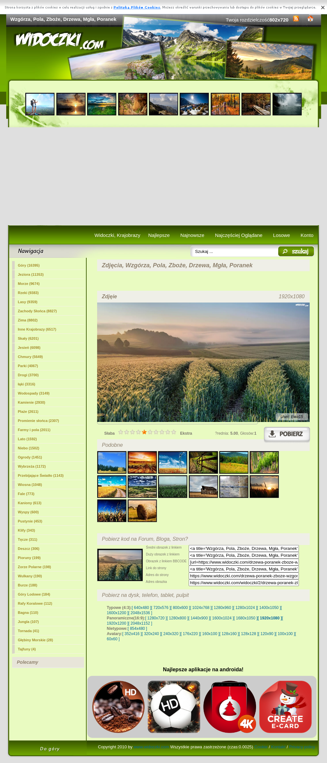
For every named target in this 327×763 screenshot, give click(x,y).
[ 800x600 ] (180, 607)
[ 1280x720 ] (156, 618)
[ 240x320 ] (171, 633)
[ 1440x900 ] (199, 618)
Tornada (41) (28, 631)
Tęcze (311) (27, 539)
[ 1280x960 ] (222, 607)
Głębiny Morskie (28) (35, 640)
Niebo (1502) (28, 448)
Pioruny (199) (29, 558)
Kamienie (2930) (31, 402)
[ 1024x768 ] (201, 607)
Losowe (281, 235)
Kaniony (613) (30, 503)
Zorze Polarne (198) (34, 567)
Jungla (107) (28, 622)
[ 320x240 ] (151, 633)
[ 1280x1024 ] (245, 607)
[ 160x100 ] (209, 633)
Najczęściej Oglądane (238, 235)
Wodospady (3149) (34, 393)
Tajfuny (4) (27, 649)
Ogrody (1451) (30, 457)
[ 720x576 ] (160, 607)
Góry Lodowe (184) (34, 594)
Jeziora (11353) (31, 274)
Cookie (260, 746)
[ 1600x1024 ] (222, 618)
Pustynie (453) (30, 521)
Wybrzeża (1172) (32, 466)
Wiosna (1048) (30, 485)
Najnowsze (192, 235)
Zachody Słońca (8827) (37, 311)
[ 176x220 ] (190, 633)
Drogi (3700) (28, 375)
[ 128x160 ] (229, 633)
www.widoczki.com (151, 746)
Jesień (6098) (29, 348)
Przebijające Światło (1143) (41, 475)
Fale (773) (26, 494)
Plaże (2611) (28, 411)
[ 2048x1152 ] (140, 623)
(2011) (34, 430)
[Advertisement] (163, 176)
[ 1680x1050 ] (246, 618)
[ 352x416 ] (132, 633)
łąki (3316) (26, 384)
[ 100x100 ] (285, 633)
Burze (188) (27, 585)
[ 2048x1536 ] (140, 613)
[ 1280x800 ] (177, 618)
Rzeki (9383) (28, 293)
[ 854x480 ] (137, 628)
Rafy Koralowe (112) (35, 603)
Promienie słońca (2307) (38, 421)
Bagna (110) (28, 613)
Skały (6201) (28, 338)
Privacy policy (302, 746)
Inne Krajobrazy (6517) (37, 329)
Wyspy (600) (28, 512)
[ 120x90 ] (267, 633)
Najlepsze (159, 235)
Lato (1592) (27, 439)
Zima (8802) (28, 320)
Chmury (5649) (30, 357)
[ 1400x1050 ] (269, 607)
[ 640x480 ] (141, 607)
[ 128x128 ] (248, 633)
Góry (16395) (29, 265)
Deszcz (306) (29, 549)
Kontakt (278, 746)
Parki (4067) (28, 366)
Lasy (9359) (28, 302)
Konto (307, 235)
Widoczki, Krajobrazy (117, 235)
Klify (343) (26, 530)
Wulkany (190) (30, 576)
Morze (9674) (29, 284)
